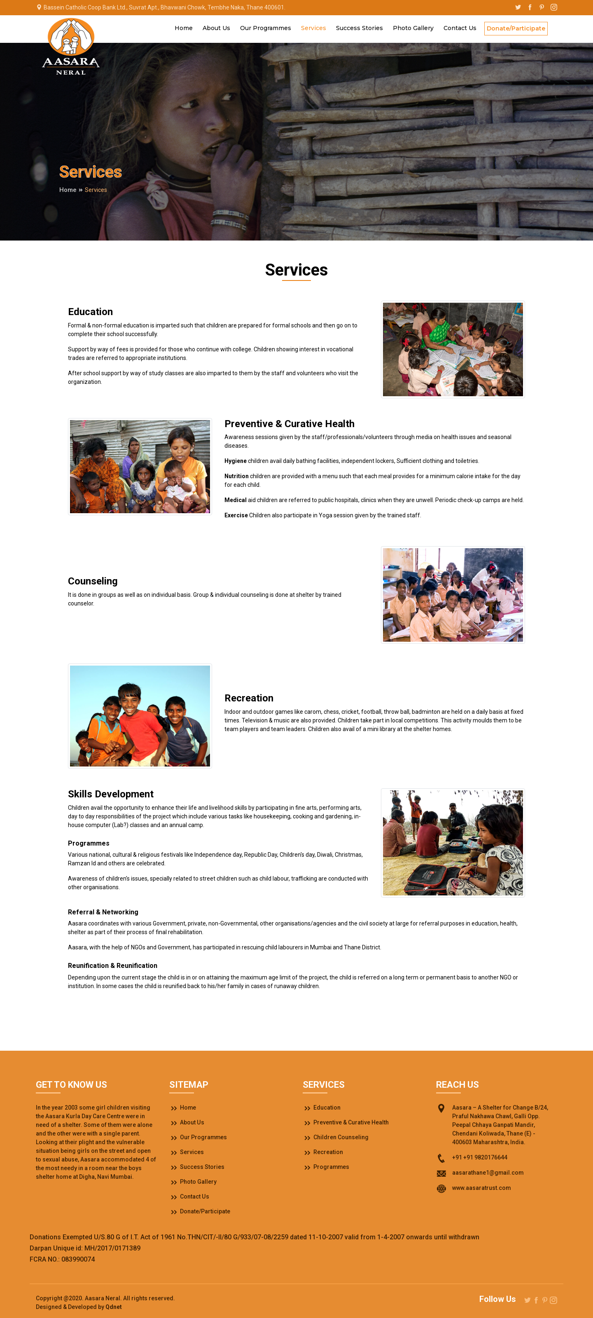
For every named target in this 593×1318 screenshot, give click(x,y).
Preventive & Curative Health (346, 1122)
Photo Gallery (413, 28)
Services (313, 28)
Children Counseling (336, 1137)
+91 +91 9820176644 (479, 1157)
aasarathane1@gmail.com (488, 1172)
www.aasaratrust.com (481, 1188)
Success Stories (359, 28)
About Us (216, 28)
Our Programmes (265, 28)
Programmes (326, 1167)
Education (322, 1107)
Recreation (323, 1152)
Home (184, 28)
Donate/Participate (516, 28)
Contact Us (460, 28)
